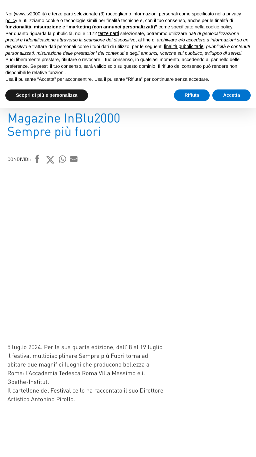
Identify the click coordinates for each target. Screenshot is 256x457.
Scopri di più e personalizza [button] (46, 95)
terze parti (108, 33)
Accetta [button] (231, 95)
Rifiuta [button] (192, 95)
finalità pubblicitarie (183, 46)
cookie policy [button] (219, 26)
